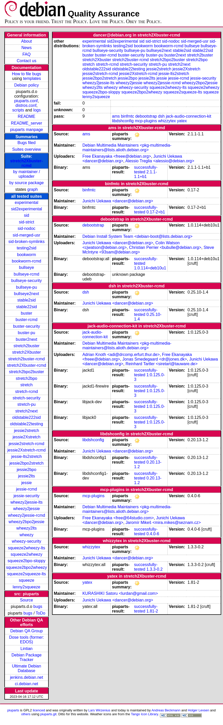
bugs (37, 606)
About (26, 41)
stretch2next (26, 411)
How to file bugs (26, 74)
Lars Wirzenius (99, 710)
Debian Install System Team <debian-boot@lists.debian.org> (137, 236)
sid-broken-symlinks (26, 241)
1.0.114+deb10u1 (150, 268)
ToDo (40, 613)
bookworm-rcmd (26, 261)
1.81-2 (152, 611)
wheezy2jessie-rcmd (26, 515)
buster (26, 313)
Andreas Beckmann (165, 710)
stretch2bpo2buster (26, 372)
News (26, 47)
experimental (26, 202)
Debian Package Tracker (27, 657)
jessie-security (26, 496)
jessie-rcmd (26, 489)
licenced (39, 710)
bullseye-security (26, 280)
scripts (18, 110)
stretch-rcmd (26, 391)
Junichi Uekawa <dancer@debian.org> (117, 201)
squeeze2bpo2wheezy (26, 567)
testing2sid (26, 248)
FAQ (26, 54)
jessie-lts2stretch (26, 456)
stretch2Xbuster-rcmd (26, 163)
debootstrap (146, 116)
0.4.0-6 (152, 534)
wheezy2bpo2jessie (27, 522)
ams (116, 116)
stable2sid (26, 300)
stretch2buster (26, 346)
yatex (182, 121)
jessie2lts (26, 476)
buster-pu (26, 333)
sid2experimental (26, 209)
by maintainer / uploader (26, 174)
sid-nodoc (26, 228)
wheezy (26, 535)
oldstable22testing (26, 424)
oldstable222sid (26, 417)
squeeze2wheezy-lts (26, 548)
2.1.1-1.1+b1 (145, 174)
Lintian (27, 648)
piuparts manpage (26, 129)
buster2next (26, 339)
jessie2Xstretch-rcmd (26, 450)
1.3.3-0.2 (154, 569)
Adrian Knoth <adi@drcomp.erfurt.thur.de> (121, 354)
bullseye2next (26, 293)
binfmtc (127, 116)
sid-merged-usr (26, 235)
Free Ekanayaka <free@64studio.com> (118, 518)
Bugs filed (26, 142)
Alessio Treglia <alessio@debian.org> (159, 161)
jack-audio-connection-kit (188, 116)
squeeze (26, 580)
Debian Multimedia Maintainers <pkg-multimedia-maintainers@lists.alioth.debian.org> (126, 147)
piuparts (13, 710)
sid (26, 215)
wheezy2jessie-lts (27, 502)
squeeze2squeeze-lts (26, 574)
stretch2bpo (26, 378)
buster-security (26, 326)
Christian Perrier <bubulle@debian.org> (165, 247)
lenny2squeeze (26, 587)
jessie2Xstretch (26, 437)
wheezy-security (26, 541)
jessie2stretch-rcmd (26, 443)
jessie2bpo (26, 469)
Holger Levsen (198, 710)
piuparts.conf (26, 101)
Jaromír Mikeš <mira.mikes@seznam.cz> (163, 522)
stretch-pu (26, 404)
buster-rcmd (26, 319)
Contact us (26, 61)
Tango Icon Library (144, 714)
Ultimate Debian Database (26, 668)
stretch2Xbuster (26, 352)
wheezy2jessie (26, 508)
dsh (161, 116)
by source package (26, 183)
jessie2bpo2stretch (26, 463)
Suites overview (26, 149)
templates (32, 78)
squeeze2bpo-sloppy (27, 561)
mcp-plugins (146, 121)
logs (37, 110)
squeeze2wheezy (27, 554)
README (26, 116)
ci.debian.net (26, 684)
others (26, 714)
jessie (26, 483)
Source (26, 600)
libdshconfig (123, 121)
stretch (26, 385)
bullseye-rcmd (26, 274)
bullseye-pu (26, 287)
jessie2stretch (26, 430)
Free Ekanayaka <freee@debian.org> (116, 156)
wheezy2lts (26, 528)
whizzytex (167, 121)
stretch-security (26, 398)
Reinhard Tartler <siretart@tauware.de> (162, 364)
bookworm (26, 254)
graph (32, 189)
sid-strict (26, 222)
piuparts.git (48, 714)
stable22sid (26, 307)
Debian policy (26, 85)
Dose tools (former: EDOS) (26, 639)
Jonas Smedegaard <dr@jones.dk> (154, 359)
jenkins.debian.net (26, 677)
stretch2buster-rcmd (26, 359)
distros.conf (25, 105)
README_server (26, 123)
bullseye (26, 267)
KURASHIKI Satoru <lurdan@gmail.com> (120, 593)
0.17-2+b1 (155, 212)
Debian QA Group (26, 631)
